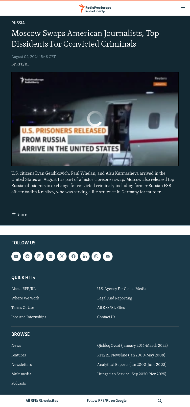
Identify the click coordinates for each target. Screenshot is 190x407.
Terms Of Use (22, 308)
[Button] (19, 215)
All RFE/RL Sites (111, 308)
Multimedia (21, 374)
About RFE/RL (23, 289)
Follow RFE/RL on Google (107, 401)
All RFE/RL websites (42, 401)
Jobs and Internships (28, 317)
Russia (18, 23)
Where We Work (25, 298)
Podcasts (18, 384)
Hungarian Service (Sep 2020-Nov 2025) (131, 374)
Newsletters (21, 365)
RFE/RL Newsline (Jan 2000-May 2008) (131, 355)
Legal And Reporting (114, 298)
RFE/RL (22, 64)
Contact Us (106, 317)
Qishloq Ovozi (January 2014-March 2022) (132, 346)
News (16, 346)
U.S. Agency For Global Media (121, 289)
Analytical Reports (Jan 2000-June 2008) (132, 365)
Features (18, 355)
